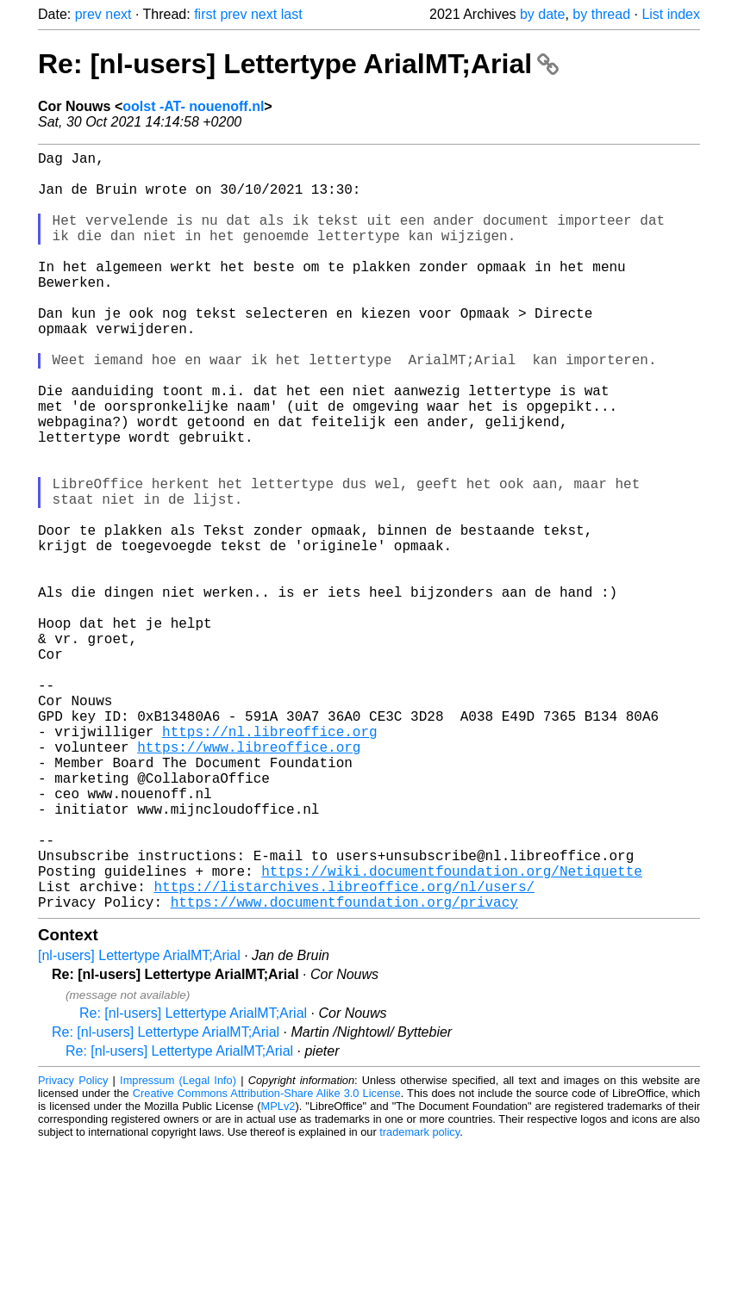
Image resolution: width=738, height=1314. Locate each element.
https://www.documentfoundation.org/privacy (344, 1070)
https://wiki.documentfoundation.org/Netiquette (451, 1032)
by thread (601, 14)
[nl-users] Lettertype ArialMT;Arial (139, 1124)
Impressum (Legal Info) (178, 1249)
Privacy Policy (73, 1249)
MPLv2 (278, 1274)
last (292, 14)
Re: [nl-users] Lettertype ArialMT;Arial (298, 63)
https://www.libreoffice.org (248, 880)
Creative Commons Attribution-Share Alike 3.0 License (267, 1261)
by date (542, 14)
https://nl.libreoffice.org (270, 861)
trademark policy (419, 1300)
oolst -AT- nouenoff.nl (193, 106)
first (205, 14)
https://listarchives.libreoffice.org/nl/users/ (344, 1051)
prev (88, 14)
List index (670, 14)
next (118, 14)
